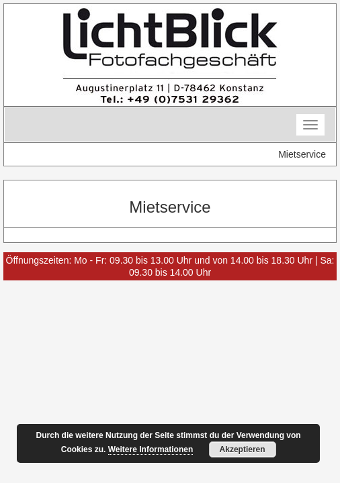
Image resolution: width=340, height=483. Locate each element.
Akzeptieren (242, 449)
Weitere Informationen (150, 449)
